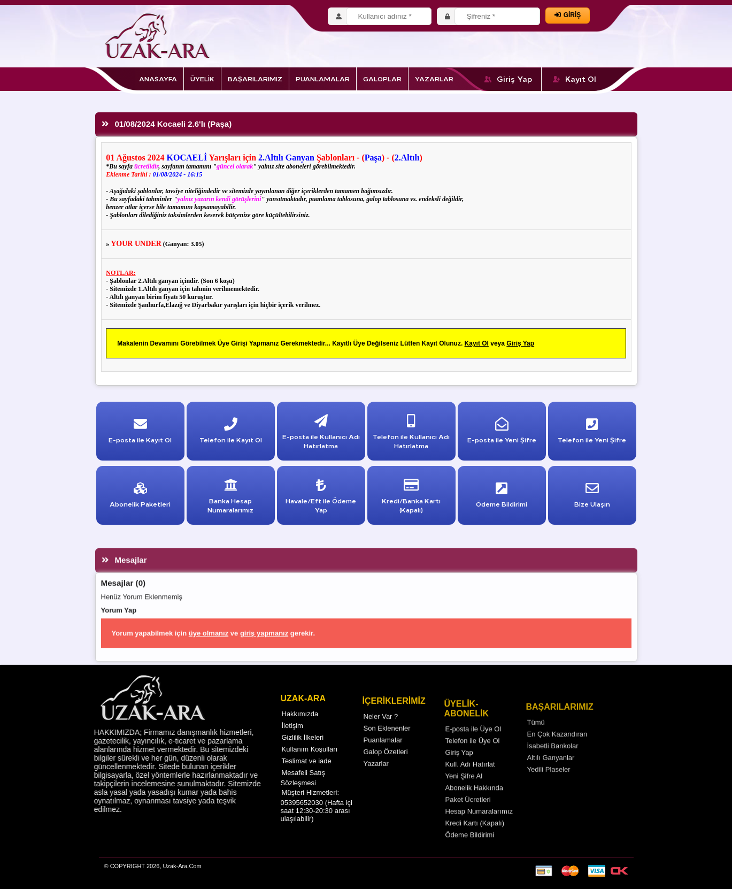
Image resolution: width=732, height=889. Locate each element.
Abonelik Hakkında (474, 805)
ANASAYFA (158, 78)
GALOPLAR (382, 78)
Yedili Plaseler (549, 787)
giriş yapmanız (264, 650)
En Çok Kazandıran (557, 752)
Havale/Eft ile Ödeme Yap (321, 498)
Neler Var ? (381, 732)
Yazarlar (376, 779)
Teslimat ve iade (307, 774)
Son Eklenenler (387, 744)
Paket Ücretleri (468, 817)
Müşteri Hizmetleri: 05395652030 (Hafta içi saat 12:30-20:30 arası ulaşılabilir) (316, 819)
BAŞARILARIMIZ (255, 78)
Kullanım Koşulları (310, 762)
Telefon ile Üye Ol (472, 758)
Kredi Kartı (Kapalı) (475, 840)
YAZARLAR (434, 78)
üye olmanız (208, 650)
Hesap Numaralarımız (479, 828)
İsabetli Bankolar (553, 764)
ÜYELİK (202, 78)
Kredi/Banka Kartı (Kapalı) (411, 498)
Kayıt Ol (574, 78)
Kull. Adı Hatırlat (470, 781)
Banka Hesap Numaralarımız (230, 498)
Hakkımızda (300, 727)
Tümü (536, 740)
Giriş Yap (508, 78)
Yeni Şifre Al (464, 793)
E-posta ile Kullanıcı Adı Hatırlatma (321, 434)
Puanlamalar (383, 756)
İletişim (292, 739)
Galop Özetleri (386, 767)
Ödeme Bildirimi (470, 852)
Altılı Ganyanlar (551, 775)
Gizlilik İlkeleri (303, 751)
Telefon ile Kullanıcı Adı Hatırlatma (411, 434)
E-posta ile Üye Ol (473, 746)
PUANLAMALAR (323, 78)
